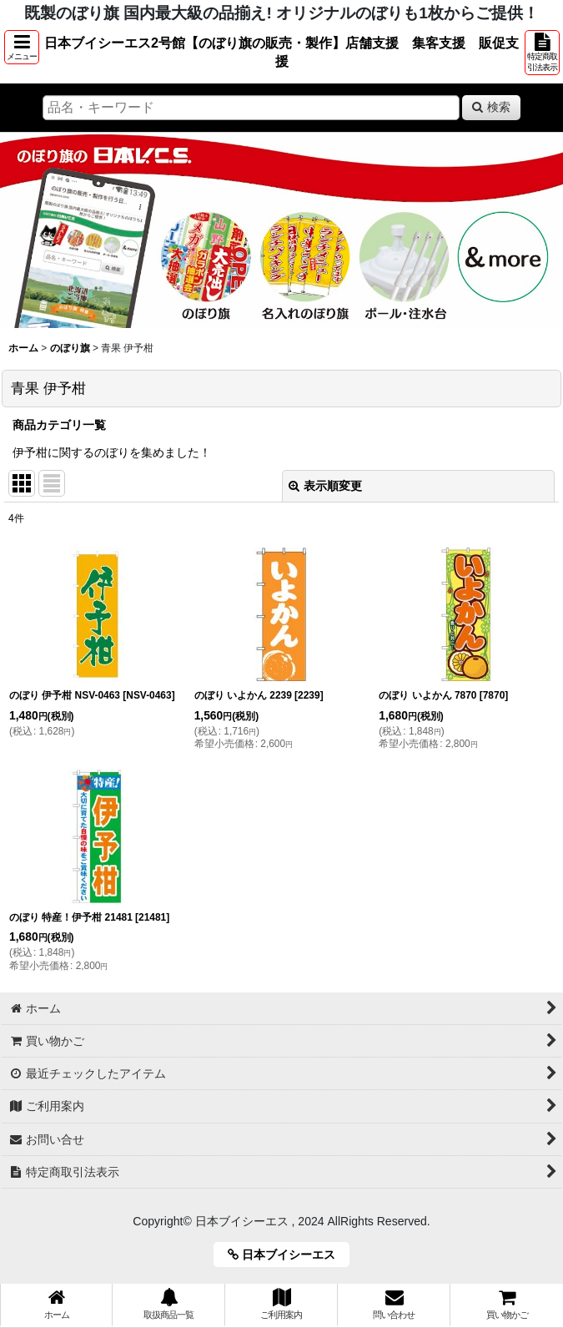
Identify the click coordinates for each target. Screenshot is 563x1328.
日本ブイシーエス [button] (287, 1254)
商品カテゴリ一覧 (59, 425)
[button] (21, 47)
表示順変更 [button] (325, 485)
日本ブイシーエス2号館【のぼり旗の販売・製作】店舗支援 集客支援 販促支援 (281, 51)
